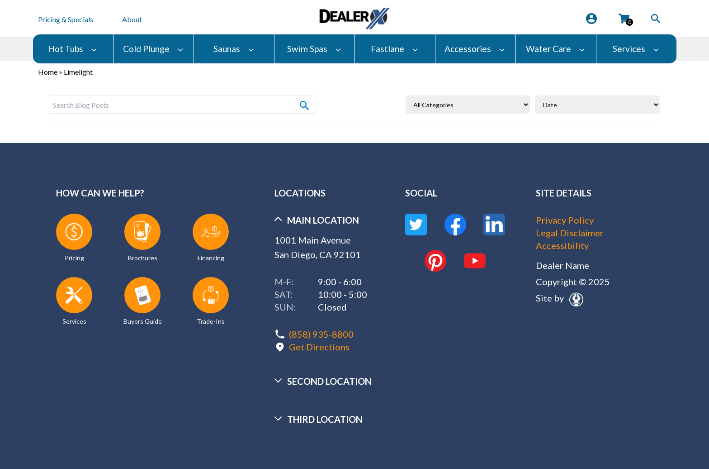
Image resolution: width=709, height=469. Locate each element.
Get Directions (319, 346)
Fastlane (395, 48)
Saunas (234, 48)
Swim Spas (314, 48)
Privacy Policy (565, 220)
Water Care (556, 48)
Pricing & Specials (65, 19)
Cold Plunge (153, 48)
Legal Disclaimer (570, 232)
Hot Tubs (73, 48)
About (132, 19)
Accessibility (562, 245)
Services (636, 48)
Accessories (475, 48)
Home (47, 71)
